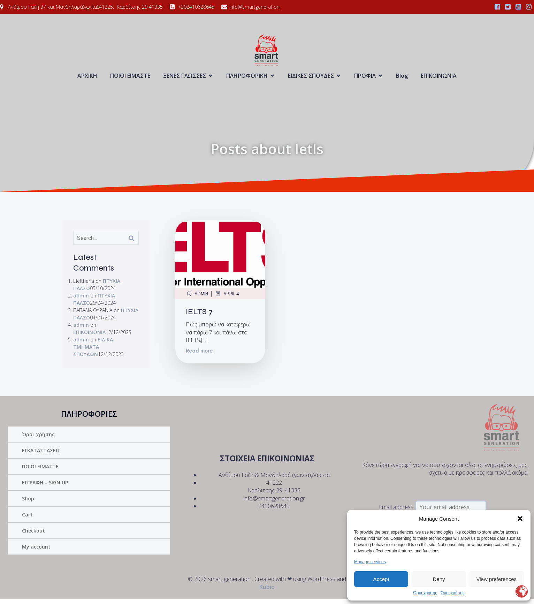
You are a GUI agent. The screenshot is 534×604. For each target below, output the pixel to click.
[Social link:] (497, 7)
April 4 (227, 298)
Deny (439, 579)
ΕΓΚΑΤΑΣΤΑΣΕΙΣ (41, 455)
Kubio (267, 592)
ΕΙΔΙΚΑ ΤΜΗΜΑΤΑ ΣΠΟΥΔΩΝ (93, 351)
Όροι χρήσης (425, 592)
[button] (520, 518)
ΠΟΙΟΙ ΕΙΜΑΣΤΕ (130, 78)
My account (36, 551)
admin (81, 300)
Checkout (33, 535)
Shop (28, 503)
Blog (402, 78)
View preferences (496, 579)
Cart (27, 519)
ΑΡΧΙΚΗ (87, 78)
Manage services (370, 561)
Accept (381, 579)
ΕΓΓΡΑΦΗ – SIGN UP (45, 487)
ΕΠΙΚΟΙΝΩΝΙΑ (439, 78)
